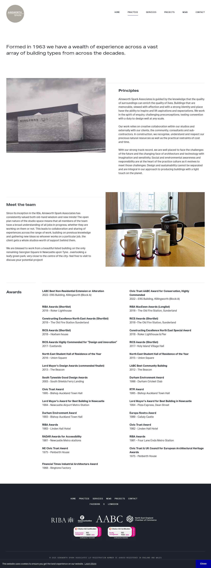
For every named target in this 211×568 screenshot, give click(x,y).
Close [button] (203, 564)
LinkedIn (113, 504)
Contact (200, 12)
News (185, 12)
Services (151, 12)
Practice (133, 12)
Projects (169, 12)
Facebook (95, 504)
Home (117, 12)
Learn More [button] (90, 564)
